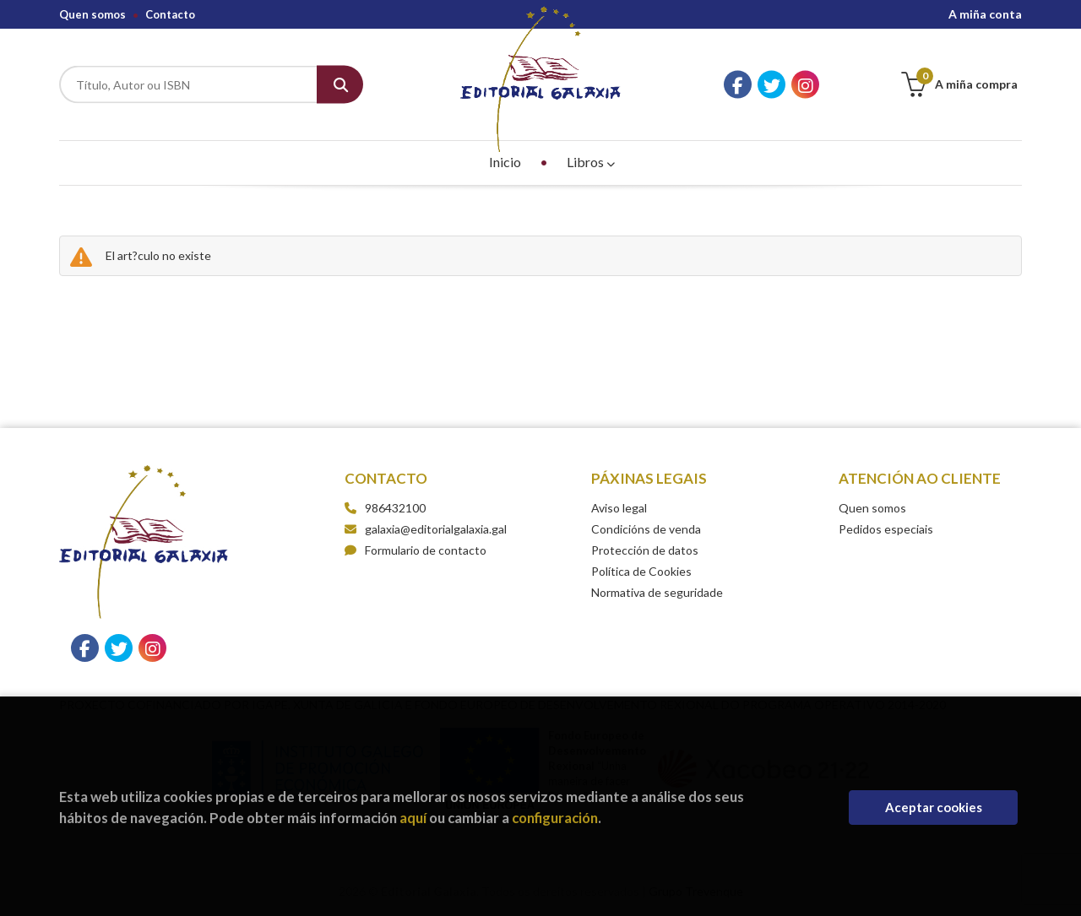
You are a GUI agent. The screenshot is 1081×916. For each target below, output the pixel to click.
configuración (555, 818)
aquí (412, 818)
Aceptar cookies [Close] (933, 807)
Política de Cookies (641, 571)
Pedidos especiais (886, 529)
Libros (591, 162)
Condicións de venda (646, 529)
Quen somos (92, 14)
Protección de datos (644, 550)
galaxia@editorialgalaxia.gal (426, 529)
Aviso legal (619, 508)
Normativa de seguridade (657, 592)
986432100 (395, 508)
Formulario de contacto (415, 550)
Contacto (170, 14)
